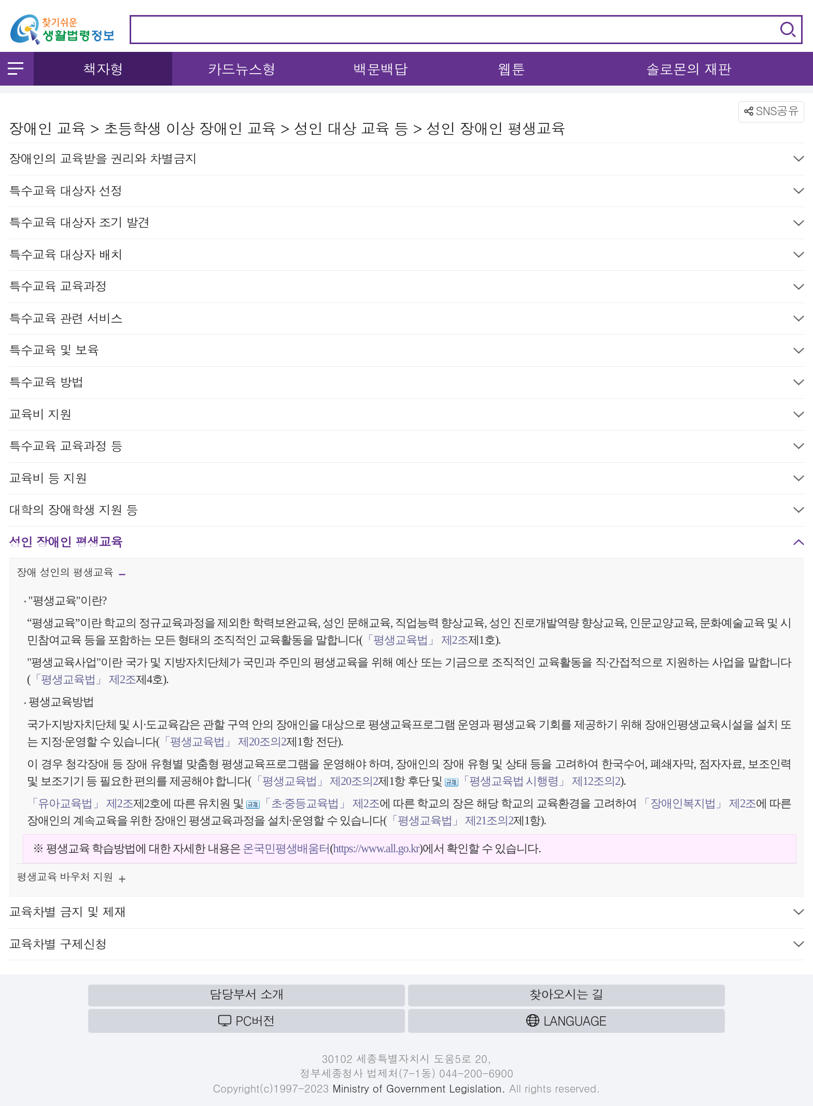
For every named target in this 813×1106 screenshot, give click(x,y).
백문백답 (380, 69)
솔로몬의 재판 (688, 69)
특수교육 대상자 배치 (406, 256)
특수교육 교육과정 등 (406, 448)
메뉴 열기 (16, 68)
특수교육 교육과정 (406, 288)
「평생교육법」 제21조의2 (450, 820)
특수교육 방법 (406, 384)
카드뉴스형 (242, 69)
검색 (788, 30)
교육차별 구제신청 (406, 946)
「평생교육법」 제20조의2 (222, 741)
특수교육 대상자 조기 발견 (406, 224)
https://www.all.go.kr (376, 848)
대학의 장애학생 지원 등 (406, 512)
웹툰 (511, 69)
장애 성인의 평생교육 (71, 575)
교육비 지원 (406, 416)
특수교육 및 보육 (406, 352)
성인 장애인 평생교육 (406, 544)
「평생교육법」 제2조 (415, 639)
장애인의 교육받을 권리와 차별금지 (406, 160)
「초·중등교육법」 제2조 (320, 803)
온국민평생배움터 (286, 848)
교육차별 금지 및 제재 (406, 914)
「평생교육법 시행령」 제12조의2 (539, 781)
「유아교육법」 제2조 (80, 803)
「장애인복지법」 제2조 (697, 803)
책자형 (102, 69)
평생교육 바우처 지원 (71, 879)
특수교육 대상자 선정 (406, 193)
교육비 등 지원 (406, 480)
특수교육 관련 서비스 (406, 320)
